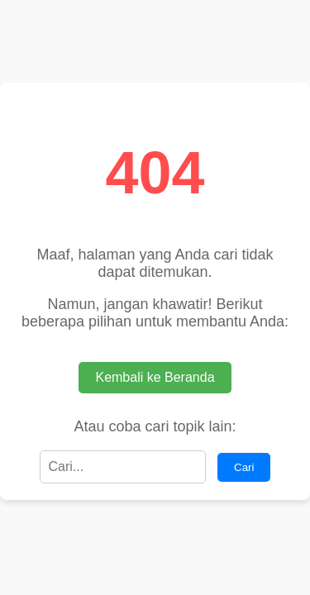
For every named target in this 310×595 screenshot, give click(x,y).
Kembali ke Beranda (154, 377)
